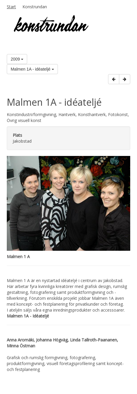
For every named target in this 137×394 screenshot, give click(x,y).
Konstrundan (34, 6)
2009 (17, 59)
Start (11, 6)
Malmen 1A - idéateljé (32, 69)
